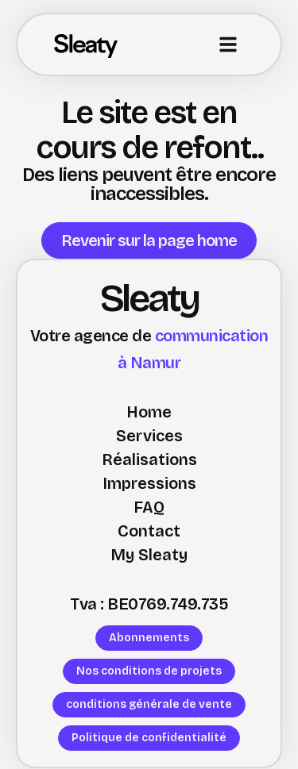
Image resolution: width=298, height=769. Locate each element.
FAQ (149, 507)
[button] (228, 44)
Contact (149, 530)
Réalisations (149, 459)
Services (149, 435)
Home (149, 411)
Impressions (149, 483)
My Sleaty (149, 554)
